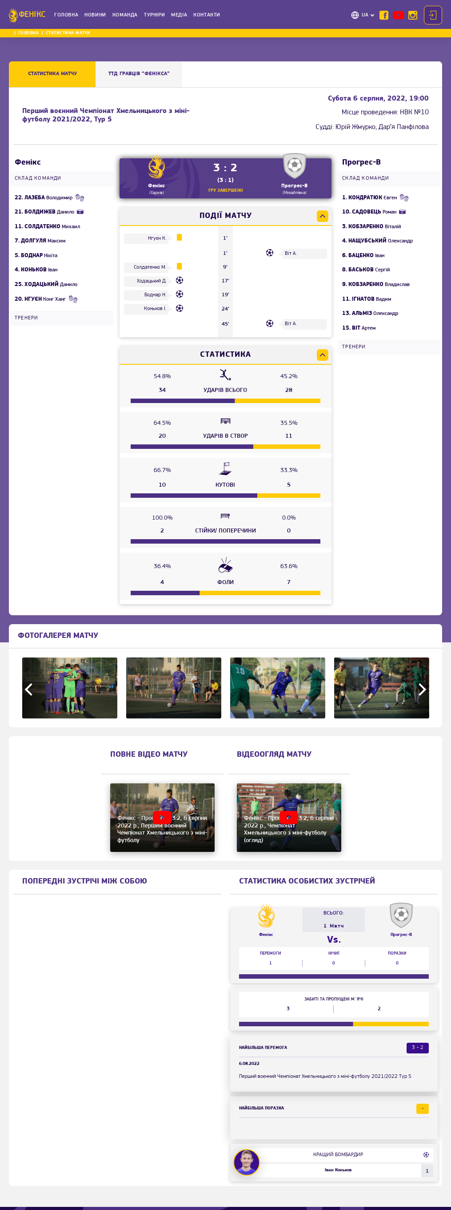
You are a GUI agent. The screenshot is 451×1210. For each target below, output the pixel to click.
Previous (31, 689)
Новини (95, 15)
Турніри (154, 15)
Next (420, 689)
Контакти (206, 15)
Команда (125, 15)
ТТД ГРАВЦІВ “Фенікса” (139, 74)
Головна (66, 15)
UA (365, 15)
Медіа (179, 15)
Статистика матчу (52, 74)
